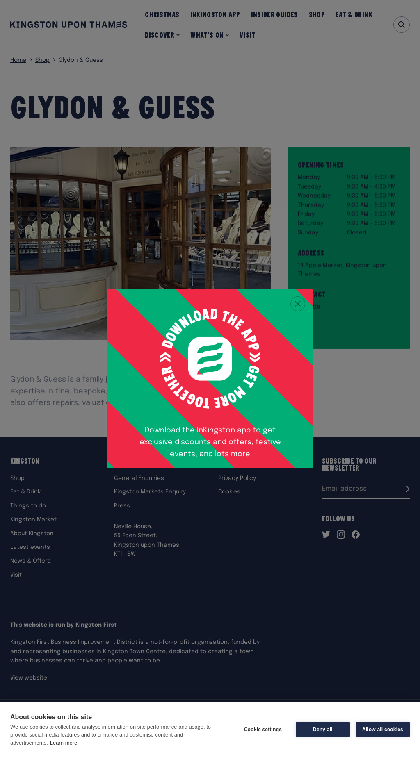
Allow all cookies (382, 729)
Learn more (63, 743)
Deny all (323, 729)
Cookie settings (263, 729)
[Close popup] (297, 303)
